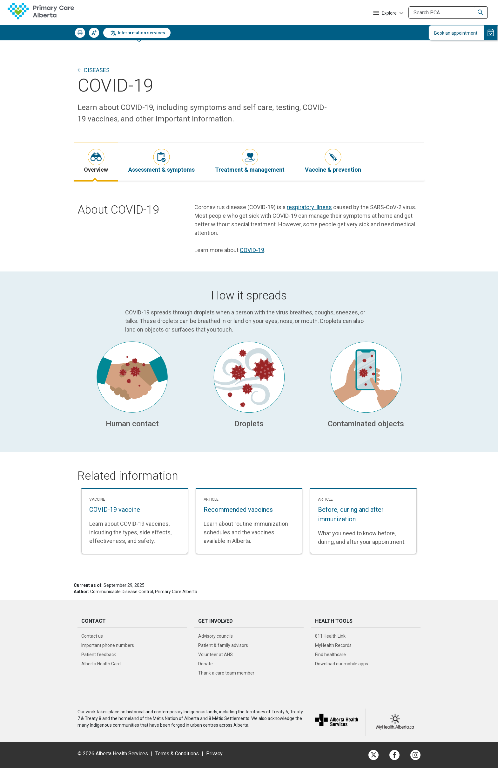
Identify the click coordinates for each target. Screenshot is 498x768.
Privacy (214, 754)
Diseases (97, 70)
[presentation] (96, 161)
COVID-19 (252, 250)
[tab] (96, 161)
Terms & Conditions (177, 754)
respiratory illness (309, 207)
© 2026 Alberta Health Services (113, 754)
